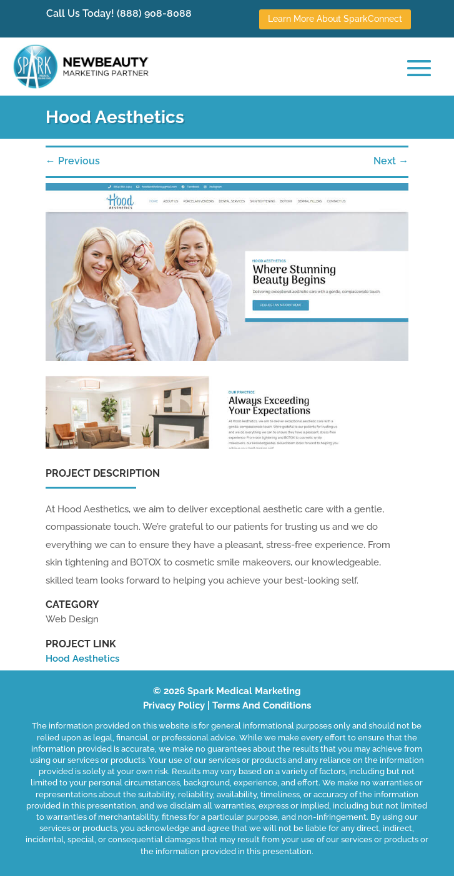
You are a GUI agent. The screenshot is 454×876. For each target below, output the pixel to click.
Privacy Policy (174, 705)
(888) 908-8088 (154, 13)
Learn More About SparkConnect (335, 19)
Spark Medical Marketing (244, 691)
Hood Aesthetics (82, 658)
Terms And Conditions (261, 705)
